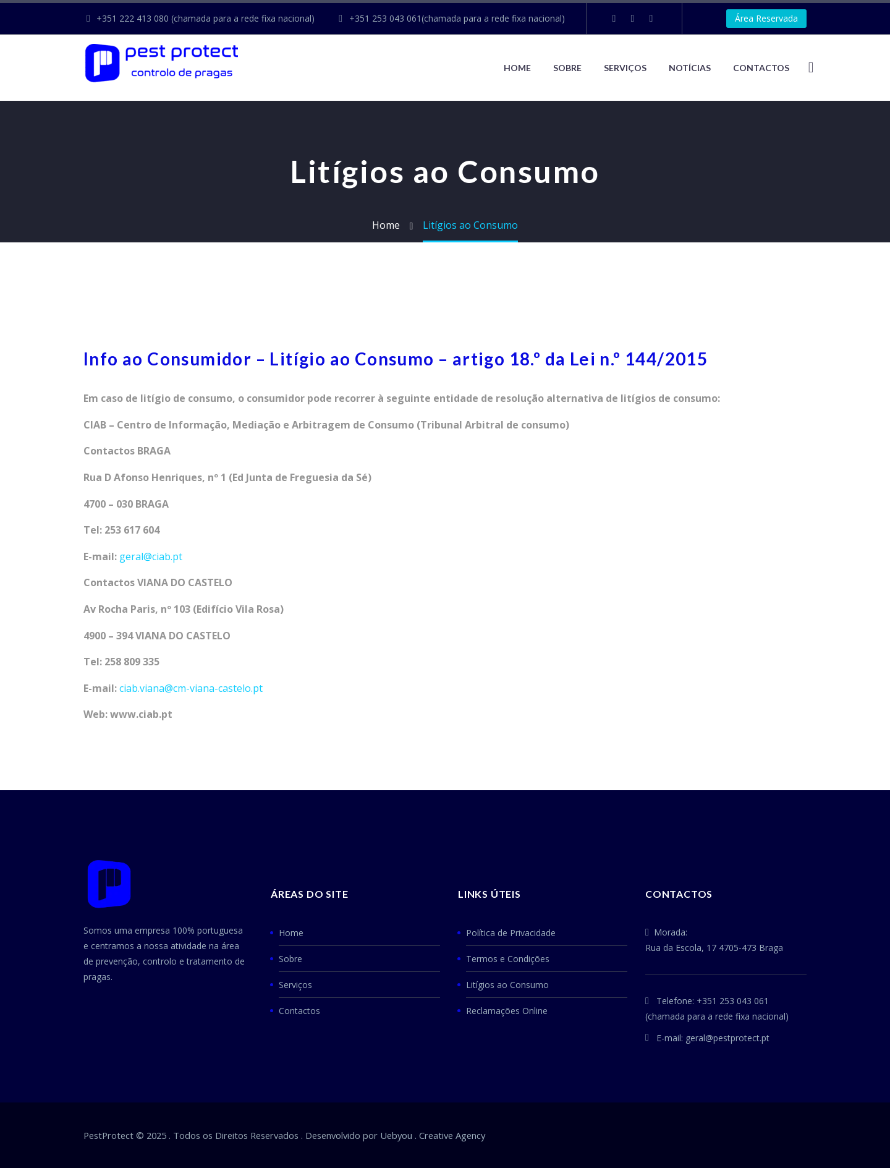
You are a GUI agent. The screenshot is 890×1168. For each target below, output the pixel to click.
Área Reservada (766, 18)
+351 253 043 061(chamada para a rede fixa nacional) (457, 18)
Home (517, 67)
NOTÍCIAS (690, 67)
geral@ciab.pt (150, 556)
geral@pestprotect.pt (727, 1038)
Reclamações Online (507, 1011)
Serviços (625, 67)
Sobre (567, 67)
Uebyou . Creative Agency (432, 1135)
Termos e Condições (507, 959)
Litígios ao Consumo (507, 985)
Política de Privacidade (511, 933)
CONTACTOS (761, 67)
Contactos (299, 1011)
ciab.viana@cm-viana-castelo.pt (191, 688)
